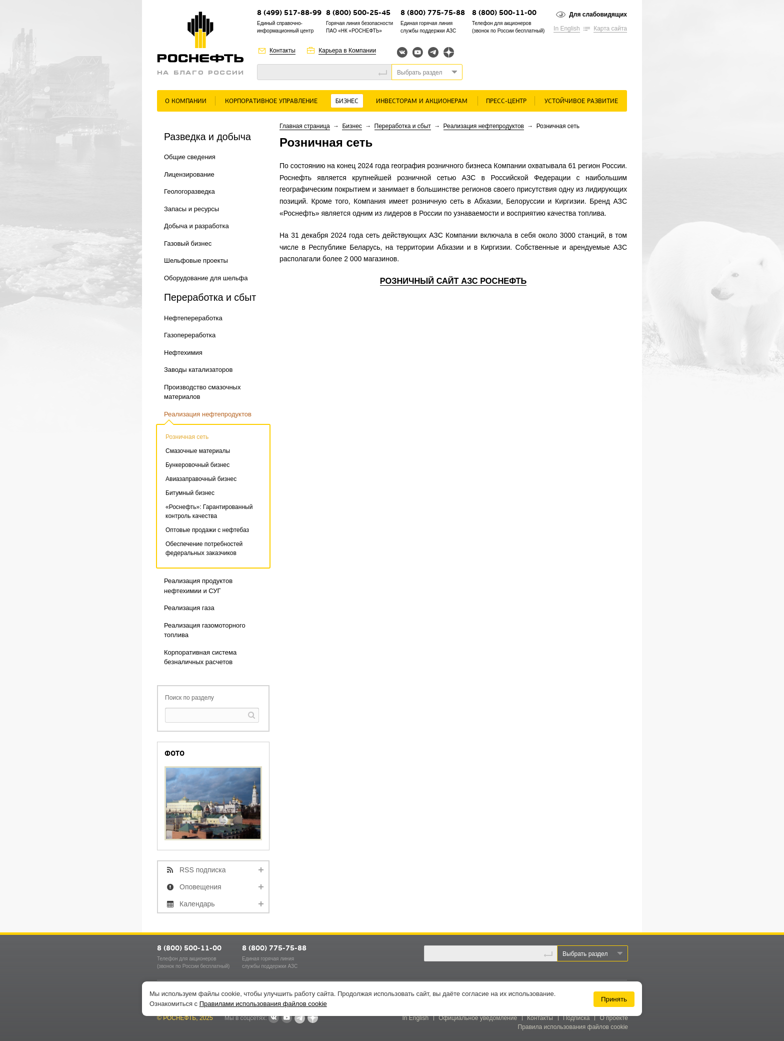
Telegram (433, 52)
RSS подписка (203, 870)
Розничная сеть (187, 436)
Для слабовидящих (598, 14)
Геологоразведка (189, 191)
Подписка (576, 1017)
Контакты (283, 50)
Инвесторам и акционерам (422, 101)
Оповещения (201, 887)
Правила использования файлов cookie (573, 1026)
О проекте (614, 1017)
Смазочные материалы (198, 450)
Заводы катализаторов (198, 369)
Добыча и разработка (196, 226)
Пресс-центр (506, 101)
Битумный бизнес (190, 492)
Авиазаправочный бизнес (201, 478)
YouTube (417, 52)
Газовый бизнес (188, 243)
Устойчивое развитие (581, 101)
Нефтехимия (183, 352)
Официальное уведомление (477, 1017)
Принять (614, 999)
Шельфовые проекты (196, 260)
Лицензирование (189, 174)
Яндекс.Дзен (449, 52)
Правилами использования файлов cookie (263, 1003)
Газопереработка (190, 335)
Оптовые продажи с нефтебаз (207, 530)
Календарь (197, 904)
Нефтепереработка (193, 318)
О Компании (185, 101)
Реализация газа (189, 608)
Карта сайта (610, 28)
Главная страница (305, 126)
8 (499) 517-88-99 (289, 13)
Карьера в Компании (347, 50)
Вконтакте (402, 52)
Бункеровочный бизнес (198, 464)
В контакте (273, 1018)
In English (567, 28)
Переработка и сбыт (402, 126)
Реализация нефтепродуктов (208, 414)
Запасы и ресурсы (191, 209)
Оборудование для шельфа (206, 278)
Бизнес (347, 101)
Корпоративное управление (271, 101)
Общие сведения (190, 157)
